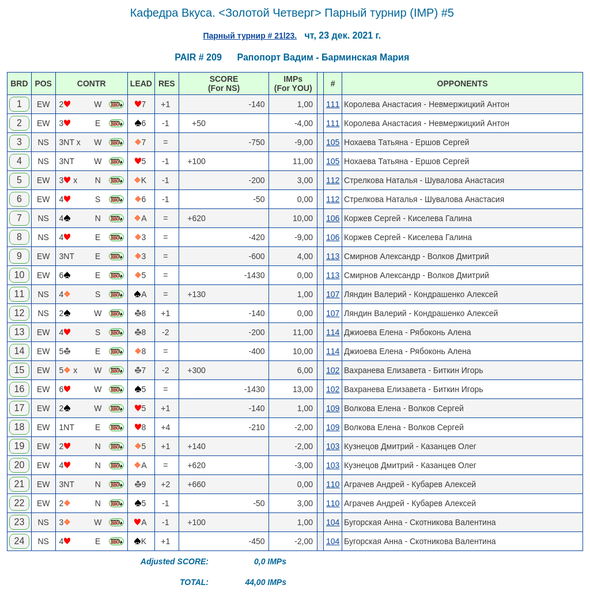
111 (332, 104)
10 (19, 275)
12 (19, 313)
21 (19, 484)
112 (332, 180)
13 (19, 332)
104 (332, 522)
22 (19, 503)
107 (332, 294)
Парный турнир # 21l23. (250, 35)
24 (19, 541)
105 (332, 142)
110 (332, 484)
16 (19, 389)
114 (332, 332)
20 (19, 465)
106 (332, 218)
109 (332, 408)
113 (332, 256)
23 (19, 522)
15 (19, 370)
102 (332, 370)
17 (19, 408)
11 (19, 294)
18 (19, 427)
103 (332, 446)
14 (19, 351)
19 (19, 446)
